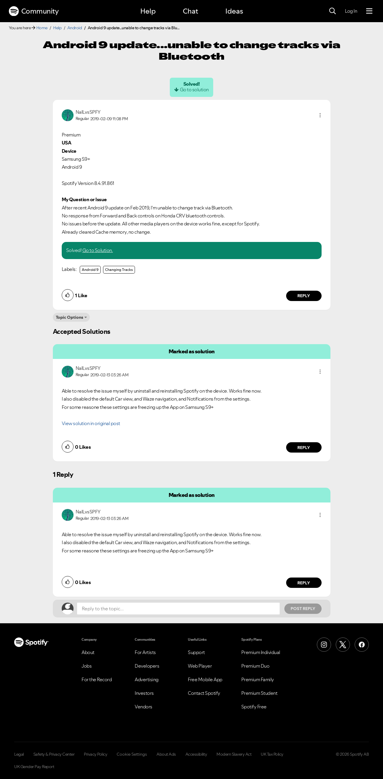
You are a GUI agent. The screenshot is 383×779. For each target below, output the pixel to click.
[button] (320, 115)
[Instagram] (324, 644)
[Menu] (369, 11)
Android (74, 28)
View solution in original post (91, 423)
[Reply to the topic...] (178, 608)
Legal (19, 754)
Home (42, 28)
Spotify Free (254, 706)
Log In (351, 11)
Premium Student (259, 693)
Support (196, 652)
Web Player (200, 666)
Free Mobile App (205, 679)
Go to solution (194, 89)
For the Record (97, 679)
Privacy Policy (95, 754)
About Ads (166, 754)
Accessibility (196, 754)
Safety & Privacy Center (54, 754)
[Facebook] (362, 644)
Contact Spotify (204, 693)
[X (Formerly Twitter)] (343, 644)
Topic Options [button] (69, 317)
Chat (190, 11)
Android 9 (90, 269)
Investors (144, 693)
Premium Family (257, 679)
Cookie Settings (132, 754)
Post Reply (303, 609)
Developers (147, 666)
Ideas (234, 11)
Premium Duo (255, 666)
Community (33, 11)
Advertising (147, 679)
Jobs (87, 666)
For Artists (145, 652)
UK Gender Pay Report (34, 766)
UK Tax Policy (272, 754)
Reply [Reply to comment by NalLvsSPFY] (303, 296)
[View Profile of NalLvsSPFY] (88, 112)
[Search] (332, 11)
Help (148, 11)
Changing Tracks (119, 269)
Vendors (143, 706)
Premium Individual (260, 652)
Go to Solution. (97, 250)
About (88, 652)
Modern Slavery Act (233, 754)
